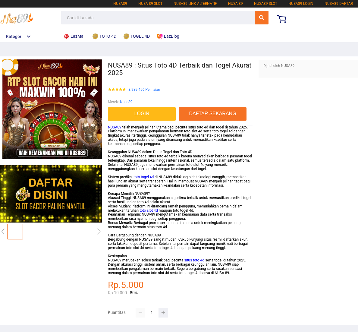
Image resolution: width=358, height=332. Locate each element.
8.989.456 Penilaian (144, 90)
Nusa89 (126, 102)
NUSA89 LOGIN (300, 4)
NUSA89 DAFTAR (339, 4)
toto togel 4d (143, 177)
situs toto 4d (194, 260)
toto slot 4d (149, 210)
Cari (261, 17)
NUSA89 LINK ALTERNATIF (195, 4)
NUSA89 (120, 4)
